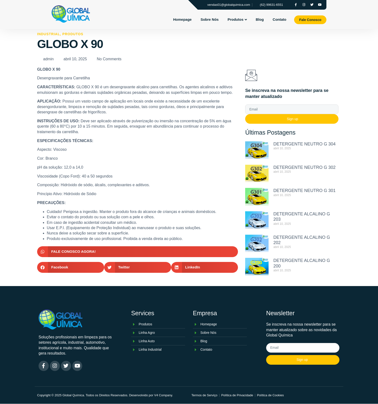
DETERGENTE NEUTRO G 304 (304, 144)
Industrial (48, 34)
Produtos (237, 19)
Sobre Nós (210, 19)
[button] (137, 251)
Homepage (182, 19)
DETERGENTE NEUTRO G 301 (304, 190)
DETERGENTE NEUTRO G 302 (304, 167)
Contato (279, 19)
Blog (260, 19)
